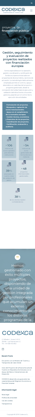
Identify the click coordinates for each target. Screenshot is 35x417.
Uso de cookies (7, 401)
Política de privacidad (9, 398)
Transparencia (7, 404)
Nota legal (5, 394)
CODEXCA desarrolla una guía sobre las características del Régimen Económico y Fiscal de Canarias (16, 381)
